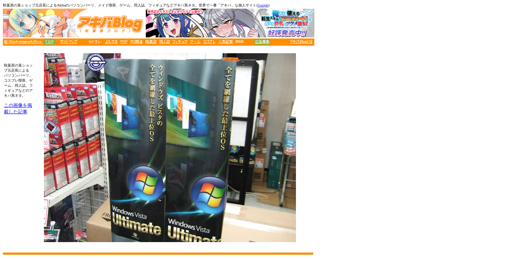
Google (263, 5)
